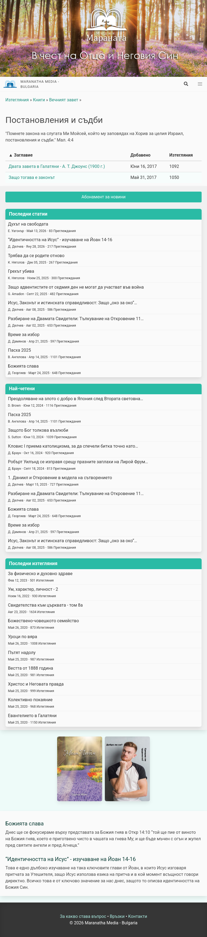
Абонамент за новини (103, 196)
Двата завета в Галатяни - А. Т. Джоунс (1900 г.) (57, 166)
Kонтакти (137, 916)
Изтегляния (17, 99)
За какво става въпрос (83, 916)
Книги (39, 99)
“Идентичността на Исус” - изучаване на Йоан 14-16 (70, 859)
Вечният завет (63, 99)
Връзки (117, 916)
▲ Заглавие (21, 155)
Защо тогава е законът (32, 177)
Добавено (140, 155)
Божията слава (24, 823)
